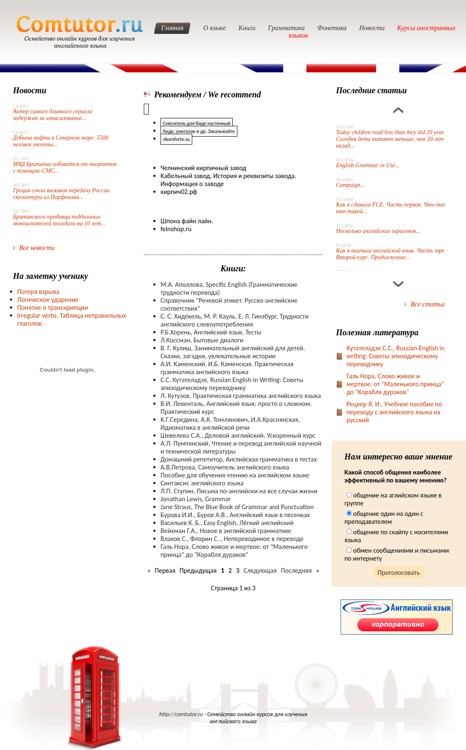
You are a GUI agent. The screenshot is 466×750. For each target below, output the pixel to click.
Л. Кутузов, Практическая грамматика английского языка (240, 396)
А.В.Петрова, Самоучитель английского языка (224, 467)
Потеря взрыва (38, 292)
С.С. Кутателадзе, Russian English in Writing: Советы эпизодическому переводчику (231, 384)
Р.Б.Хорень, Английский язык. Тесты (210, 332)
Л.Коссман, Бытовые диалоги (201, 340)
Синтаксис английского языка (202, 483)
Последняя (296, 570)
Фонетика (331, 27)
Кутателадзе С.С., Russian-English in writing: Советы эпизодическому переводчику (395, 356)
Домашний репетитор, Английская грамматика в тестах (238, 459)
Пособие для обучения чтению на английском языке (234, 475)
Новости (372, 27)
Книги (247, 27)
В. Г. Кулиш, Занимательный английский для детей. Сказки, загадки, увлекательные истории (232, 352)
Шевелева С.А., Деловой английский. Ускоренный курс (238, 435)
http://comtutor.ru (181, 714)
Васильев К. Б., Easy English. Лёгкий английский (226, 523)
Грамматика (286, 27)
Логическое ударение (48, 300)
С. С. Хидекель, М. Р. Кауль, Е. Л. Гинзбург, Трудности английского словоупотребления (234, 320)
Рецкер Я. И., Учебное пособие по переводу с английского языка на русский (394, 412)
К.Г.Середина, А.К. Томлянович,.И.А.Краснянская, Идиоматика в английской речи (230, 423)
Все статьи (428, 304)
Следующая (260, 570)
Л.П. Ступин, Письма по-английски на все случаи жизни (238, 491)
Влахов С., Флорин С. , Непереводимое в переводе (231, 539)
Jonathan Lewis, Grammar (195, 499)
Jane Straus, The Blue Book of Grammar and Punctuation (237, 507)
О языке (214, 27)
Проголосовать (399, 573)
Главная (172, 27)
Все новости (37, 247)
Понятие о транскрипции (52, 307)
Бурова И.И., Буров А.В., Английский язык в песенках (235, 515)
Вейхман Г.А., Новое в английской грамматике (225, 531)
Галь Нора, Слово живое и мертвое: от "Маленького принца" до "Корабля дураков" (234, 551)
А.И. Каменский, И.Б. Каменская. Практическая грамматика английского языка (226, 368)
